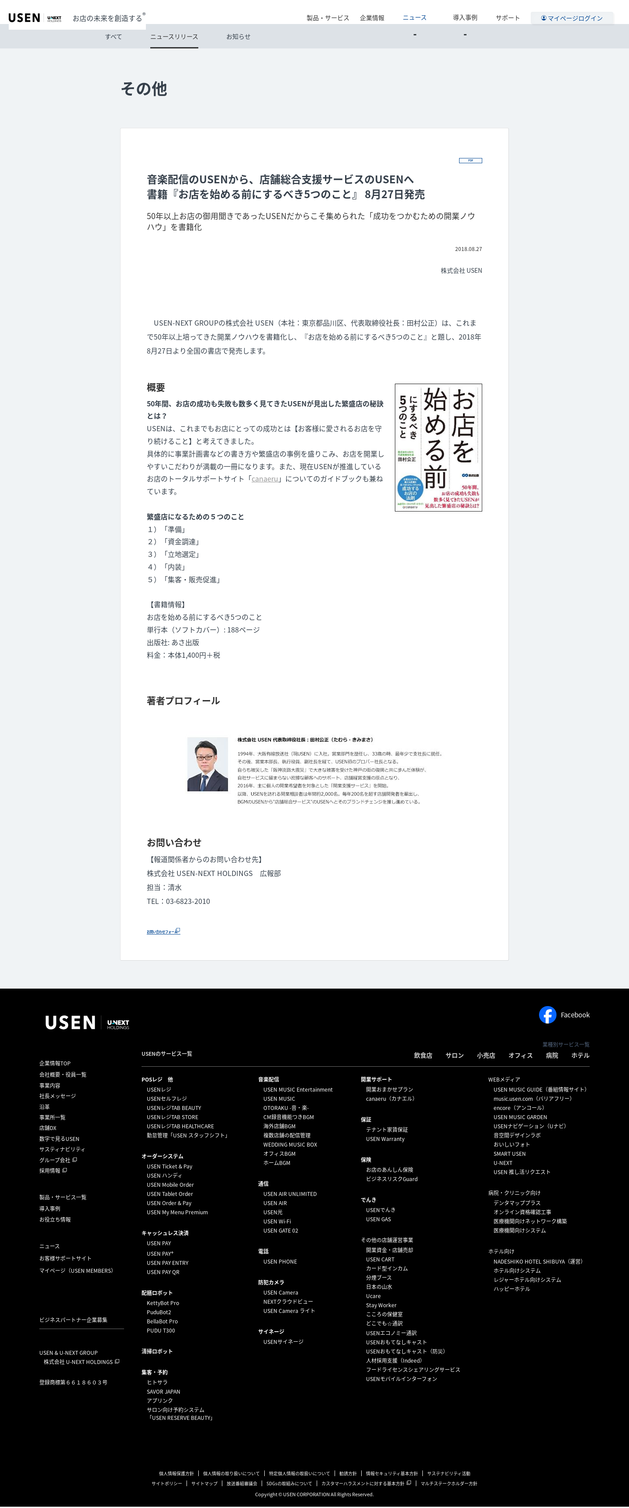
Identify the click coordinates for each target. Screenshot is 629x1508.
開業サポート (376, 1081)
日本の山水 (379, 1288)
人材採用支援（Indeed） (395, 1362)
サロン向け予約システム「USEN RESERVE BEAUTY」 (181, 1415)
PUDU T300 (161, 1332)
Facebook (564, 1016)
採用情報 (49, 1172)
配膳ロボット (157, 1294)
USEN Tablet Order (170, 1195)
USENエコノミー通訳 (391, 1334)
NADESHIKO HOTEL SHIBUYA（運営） (540, 1263)
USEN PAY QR (163, 1273)
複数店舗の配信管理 (287, 1136)
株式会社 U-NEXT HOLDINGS (78, 1363)
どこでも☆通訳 (384, 1325)
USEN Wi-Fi (277, 1222)
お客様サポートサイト (65, 1260)
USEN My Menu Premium (177, 1213)
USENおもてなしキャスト (396, 1343)
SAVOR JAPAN (163, 1393)
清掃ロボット (157, 1353)
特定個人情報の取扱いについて (299, 1474)
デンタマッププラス (517, 1204)
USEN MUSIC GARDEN (520, 1118)
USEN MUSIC (279, 1100)
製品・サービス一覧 (62, 1198)
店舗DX (47, 1129)
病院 (552, 1056)
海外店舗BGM (279, 1127)
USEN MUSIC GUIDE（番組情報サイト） (542, 1091)
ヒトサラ (157, 1384)
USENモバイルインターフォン (401, 1380)
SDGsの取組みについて (289, 1484)
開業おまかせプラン (389, 1091)
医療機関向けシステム (520, 1232)
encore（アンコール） (520, 1109)
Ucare (373, 1297)
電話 (263, 1253)
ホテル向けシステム (517, 1272)
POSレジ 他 (157, 1081)
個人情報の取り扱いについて (231, 1474)
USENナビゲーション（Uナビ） (531, 1127)
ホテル (580, 1056)
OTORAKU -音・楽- (286, 1109)
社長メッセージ (57, 1097)
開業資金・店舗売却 (389, 1251)
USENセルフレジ (167, 1100)
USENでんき (381, 1211)
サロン (455, 1056)
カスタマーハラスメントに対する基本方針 (362, 1484)
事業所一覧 (52, 1119)
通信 (263, 1185)
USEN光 (273, 1213)
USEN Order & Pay (169, 1204)
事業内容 (49, 1087)
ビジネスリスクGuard (392, 1180)
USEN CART (380, 1260)
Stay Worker (381, 1306)
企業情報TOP (55, 1064)
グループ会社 (54, 1161)
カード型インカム (387, 1270)
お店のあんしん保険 (389, 1171)
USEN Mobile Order (170, 1186)
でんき (369, 1201)
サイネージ (271, 1333)
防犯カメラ (271, 1284)
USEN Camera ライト (289, 1312)
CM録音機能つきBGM (288, 1118)
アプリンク (160, 1402)
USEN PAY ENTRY (167, 1264)
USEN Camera (280, 1294)
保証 (366, 1121)
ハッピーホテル (512, 1290)
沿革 (44, 1108)
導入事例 (473, 11)
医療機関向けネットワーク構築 (530, 1222)
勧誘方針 (348, 1474)
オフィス (520, 1056)
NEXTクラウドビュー (288, 1303)
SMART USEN (510, 1155)
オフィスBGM (279, 1155)
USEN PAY (159, 1244)
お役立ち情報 (55, 1220)
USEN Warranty (385, 1140)
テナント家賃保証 (387, 1131)
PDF (468, 159)
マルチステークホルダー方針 (449, 1484)
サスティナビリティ (62, 1150)
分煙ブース (379, 1279)
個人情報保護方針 (176, 1474)
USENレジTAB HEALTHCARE (180, 1127)
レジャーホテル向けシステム (527, 1281)
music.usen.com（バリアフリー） (534, 1100)
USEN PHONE (280, 1263)
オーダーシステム (162, 1157)
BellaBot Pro (162, 1322)
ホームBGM (276, 1164)
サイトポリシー (167, 1484)
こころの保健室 (384, 1315)
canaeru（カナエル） (392, 1100)
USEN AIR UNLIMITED (290, 1195)
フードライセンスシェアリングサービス (413, 1371)
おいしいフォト (512, 1146)
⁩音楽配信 (268, 1081)
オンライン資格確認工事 (522, 1213)
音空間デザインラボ (517, 1136)
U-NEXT (503, 1164)
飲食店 (423, 1056)
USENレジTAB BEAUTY (174, 1109)
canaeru (265, 479)
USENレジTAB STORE (172, 1118)
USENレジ (159, 1091)
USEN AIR (275, 1204)
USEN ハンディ (165, 1177)
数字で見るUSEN (59, 1140)
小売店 (486, 1056)
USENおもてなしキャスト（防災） (407, 1353)
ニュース (438, 11)
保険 (366, 1161)
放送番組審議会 (242, 1484)
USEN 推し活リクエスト (522, 1173)
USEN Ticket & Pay (169, 1167)
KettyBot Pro (163, 1304)
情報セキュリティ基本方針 (392, 1474)
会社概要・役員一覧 (62, 1076)
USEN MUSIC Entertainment (298, 1091)
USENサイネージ (283, 1343)
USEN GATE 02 (280, 1232)
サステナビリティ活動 (448, 1474)
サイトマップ (204, 1484)
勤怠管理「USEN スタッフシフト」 (188, 1136)
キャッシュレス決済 (165, 1234)
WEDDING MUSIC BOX (290, 1146)
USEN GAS (378, 1220)
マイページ (77, 1272)
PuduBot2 (159, 1313)
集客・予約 (155, 1373)
